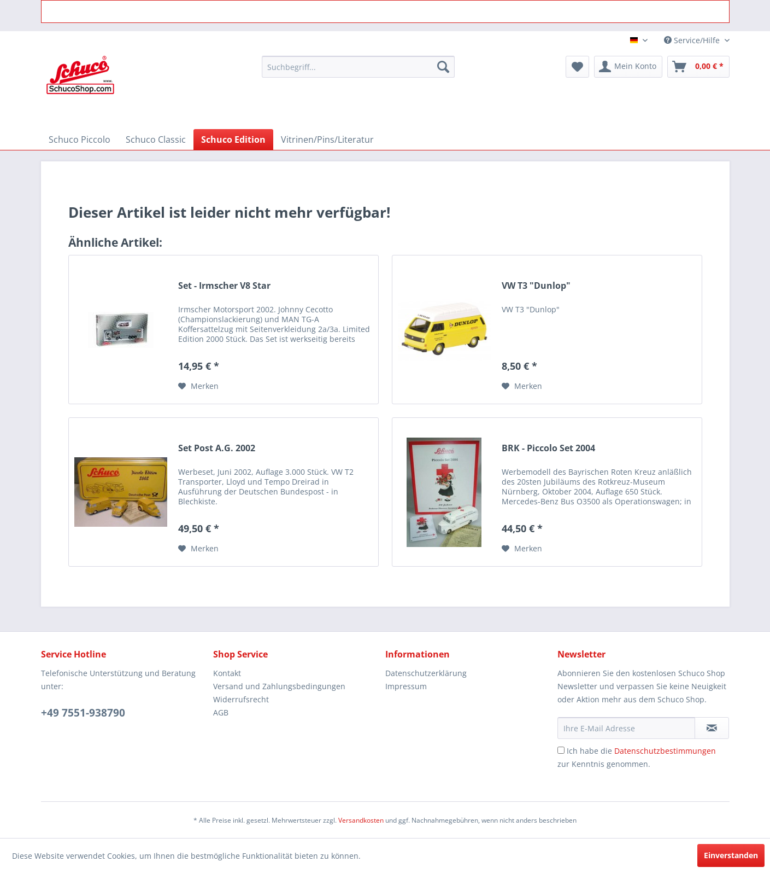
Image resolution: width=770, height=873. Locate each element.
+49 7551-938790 (83, 713)
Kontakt (227, 673)
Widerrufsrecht (241, 699)
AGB (220, 712)
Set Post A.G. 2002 (216, 448)
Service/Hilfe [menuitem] (693, 40)
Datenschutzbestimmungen (665, 751)
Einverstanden (731, 855)
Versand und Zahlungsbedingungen (279, 686)
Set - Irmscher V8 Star (224, 286)
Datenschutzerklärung (426, 673)
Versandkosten (361, 820)
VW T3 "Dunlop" (536, 286)
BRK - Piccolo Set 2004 (548, 448)
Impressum (406, 686)
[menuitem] (358, 67)
